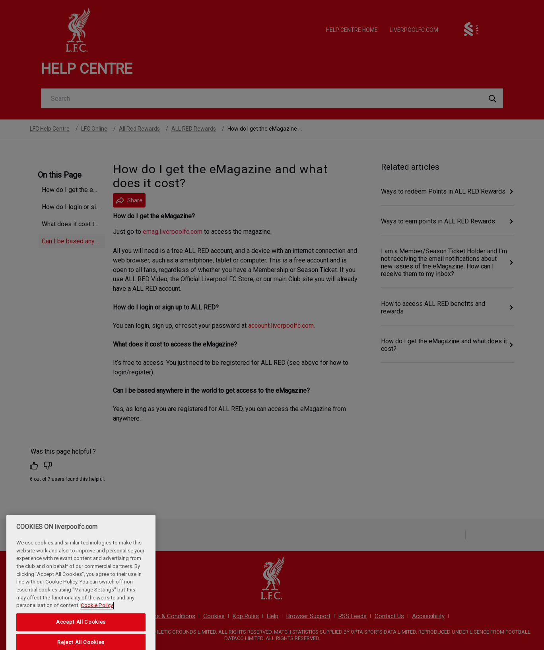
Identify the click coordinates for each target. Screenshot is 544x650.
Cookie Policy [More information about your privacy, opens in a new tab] (97, 615)
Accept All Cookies (81, 631)
